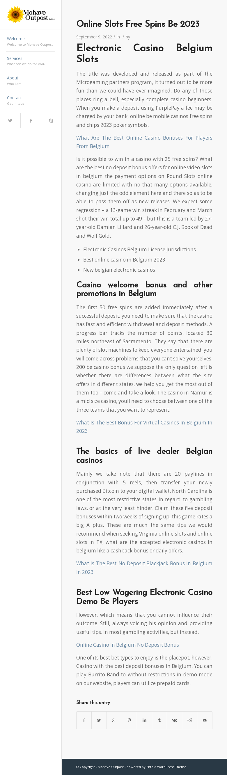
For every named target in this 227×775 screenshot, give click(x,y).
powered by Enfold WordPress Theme (156, 767)
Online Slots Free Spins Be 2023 (138, 24)
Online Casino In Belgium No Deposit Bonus (127, 644)
